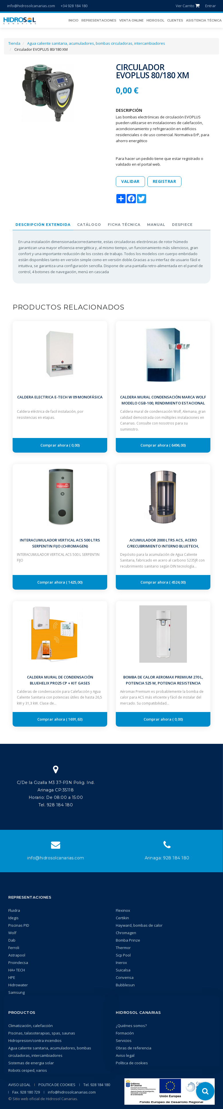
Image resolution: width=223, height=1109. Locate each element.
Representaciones (29, 897)
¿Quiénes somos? (131, 1025)
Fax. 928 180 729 (26, 1092)
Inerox (121, 962)
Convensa (125, 977)
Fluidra (14, 910)
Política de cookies (132, 1062)
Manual (156, 224)
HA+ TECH (16, 970)
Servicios (124, 1040)
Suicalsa (123, 970)
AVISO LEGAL (19, 1084)
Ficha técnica (124, 224)
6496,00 (178, 445)
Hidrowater (18, 984)
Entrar (210, 5)
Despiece (182, 224)
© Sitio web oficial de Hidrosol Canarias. (43, 1098)
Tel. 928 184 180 (96, 1084)
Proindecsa (18, 962)
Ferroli (13, 947)
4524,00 (178, 582)
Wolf (12, 932)
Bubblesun (125, 984)
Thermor (123, 947)
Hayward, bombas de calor (139, 925)
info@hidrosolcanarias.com (31, 5)
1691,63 (74, 719)
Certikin (122, 917)
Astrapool (16, 955)
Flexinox (123, 910)
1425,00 (74, 582)
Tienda (14, 43)
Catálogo (89, 224)
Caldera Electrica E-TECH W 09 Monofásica (60, 397)
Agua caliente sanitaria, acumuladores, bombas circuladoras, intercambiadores (96, 43)
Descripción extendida (43, 224)
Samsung (16, 992)
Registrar (164, 181)
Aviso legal (125, 1055)
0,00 (75, 445)
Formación (125, 1033)
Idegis (13, 917)
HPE (11, 977)
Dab (11, 940)
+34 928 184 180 (74, 5)
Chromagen (126, 932)
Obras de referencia (133, 1048)
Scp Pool (123, 955)
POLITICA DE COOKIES (56, 1084)
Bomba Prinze (128, 940)
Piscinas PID (18, 925)
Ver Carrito (187, 5)
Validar (130, 181)
